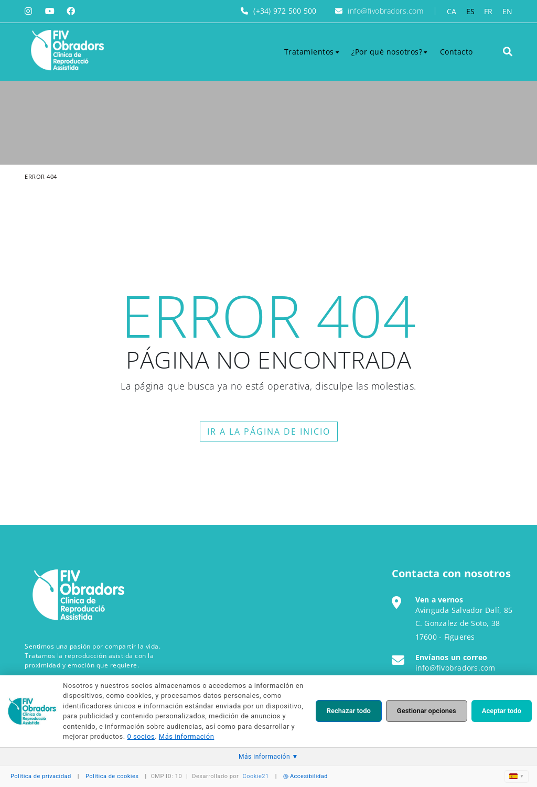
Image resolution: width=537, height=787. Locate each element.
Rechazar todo (349, 711)
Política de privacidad (40, 776)
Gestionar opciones (426, 711)
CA (452, 11)
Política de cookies (112, 776)
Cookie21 (256, 776)
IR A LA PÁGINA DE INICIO (268, 431)
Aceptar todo (501, 711)
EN (507, 11)
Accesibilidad (305, 776)
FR (488, 11)
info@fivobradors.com (385, 11)
